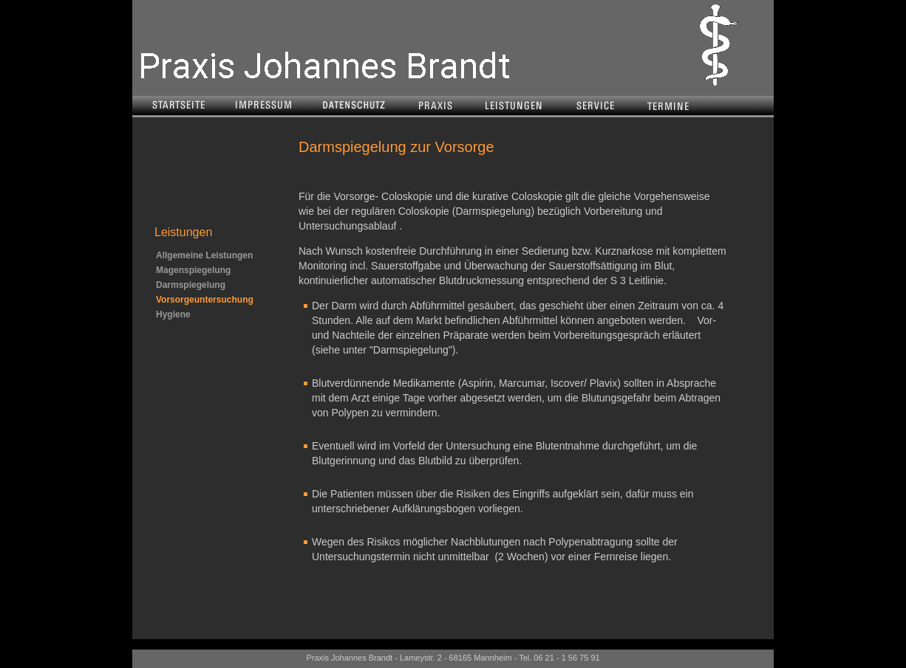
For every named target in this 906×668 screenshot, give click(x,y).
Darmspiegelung (190, 285)
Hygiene (173, 314)
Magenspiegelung (193, 270)
